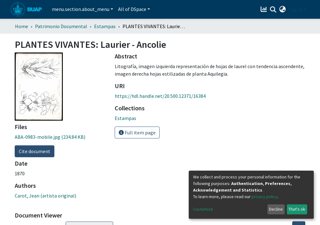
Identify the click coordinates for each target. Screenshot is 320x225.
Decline (276, 209)
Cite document (34, 151)
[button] (283, 9)
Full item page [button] (137, 132)
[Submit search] (273, 10)
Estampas (105, 26)
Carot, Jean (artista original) (45, 195)
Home (21, 26)
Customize (203, 209)
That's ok (296, 209)
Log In (295, 9)
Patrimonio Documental (61, 26)
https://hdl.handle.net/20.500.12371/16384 (160, 96)
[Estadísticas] (264, 9)
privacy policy (265, 196)
